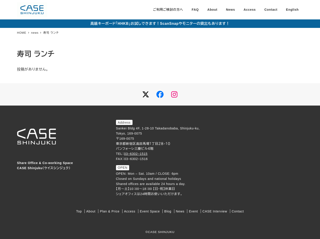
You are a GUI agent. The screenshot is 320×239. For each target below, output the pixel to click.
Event (193, 211)
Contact (238, 211)
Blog (167, 211)
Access (129, 211)
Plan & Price (110, 211)
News (180, 211)
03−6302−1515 (135, 154)
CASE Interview (214, 211)
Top (79, 211)
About (90, 211)
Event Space (150, 211)
